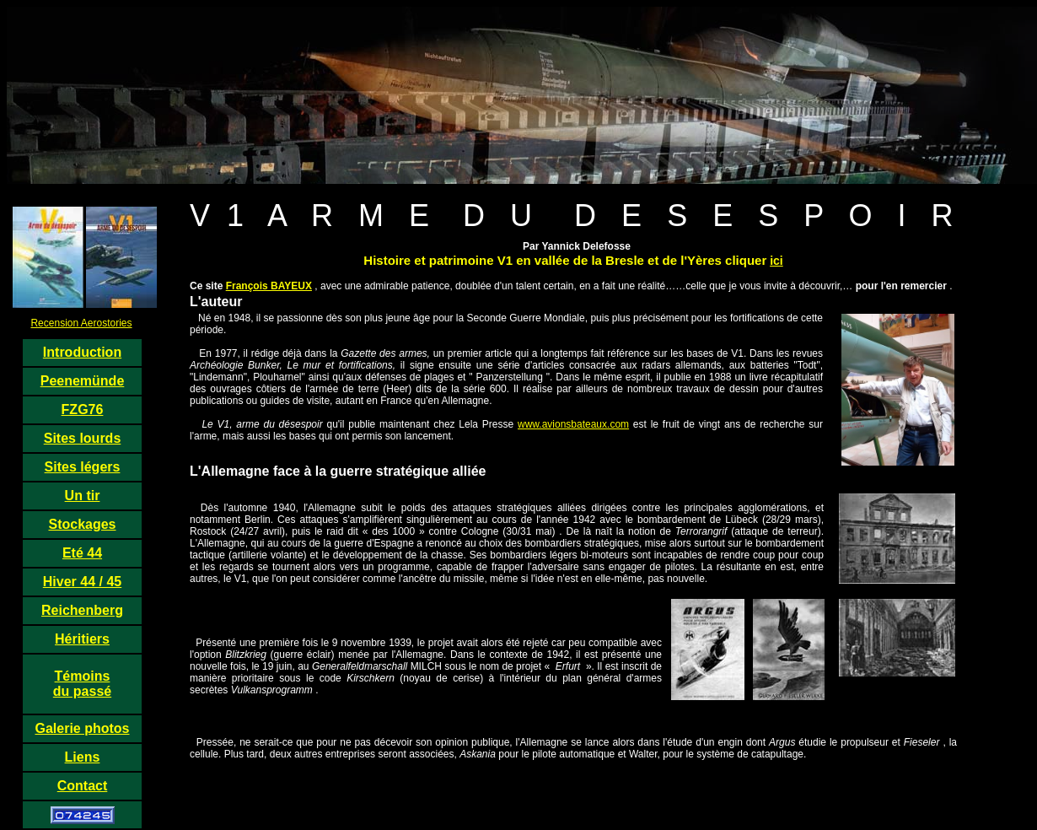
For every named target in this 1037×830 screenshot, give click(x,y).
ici (776, 260)
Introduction (82, 352)
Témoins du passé (82, 683)
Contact (82, 786)
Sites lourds (82, 438)
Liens (82, 757)
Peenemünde (82, 381)
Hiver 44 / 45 (82, 581)
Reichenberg (82, 610)
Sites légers (83, 467)
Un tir (82, 495)
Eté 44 (82, 553)
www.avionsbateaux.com (573, 424)
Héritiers (82, 639)
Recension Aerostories (81, 323)
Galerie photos (82, 728)
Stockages (82, 524)
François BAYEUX (269, 286)
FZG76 (83, 409)
